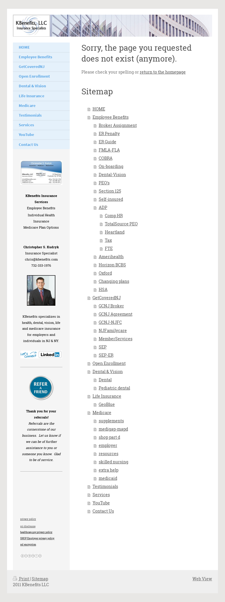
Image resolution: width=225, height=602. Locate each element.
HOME (99, 109)
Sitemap (40, 578)
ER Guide (107, 141)
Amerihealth (111, 256)
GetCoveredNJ (107, 297)
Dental (105, 379)
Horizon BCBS (112, 265)
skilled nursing (113, 462)
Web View (202, 578)
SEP (103, 347)
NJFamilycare (113, 330)
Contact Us (103, 511)
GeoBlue (107, 404)
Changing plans (114, 281)
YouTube (101, 503)
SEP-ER (106, 355)
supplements (111, 421)
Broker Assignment (118, 125)
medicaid (108, 478)
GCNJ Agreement (115, 314)
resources (108, 453)
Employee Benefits (111, 117)
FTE (109, 248)
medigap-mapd (113, 429)
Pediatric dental (114, 388)
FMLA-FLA (109, 150)
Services (101, 494)
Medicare (102, 412)
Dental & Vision (108, 371)
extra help (108, 470)
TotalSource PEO (121, 224)
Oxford (105, 273)
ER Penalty (109, 133)
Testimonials (105, 486)
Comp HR (114, 215)
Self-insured (111, 199)
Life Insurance (107, 396)
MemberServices (115, 338)
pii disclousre (27, 526)
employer (108, 445)
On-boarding (111, 166)
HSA (103, 289)
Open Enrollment (109, 363)
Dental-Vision (112, 174)
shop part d (109, 437)
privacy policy (28, 519)
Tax (108, 240)
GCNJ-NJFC (110, 322)
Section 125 (110, 191)
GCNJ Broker (111, 306)
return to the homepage (163, 72)
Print (21, 578)
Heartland (115, 232)
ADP (103, 207)
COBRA (105, 158)
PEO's (104, 183)
